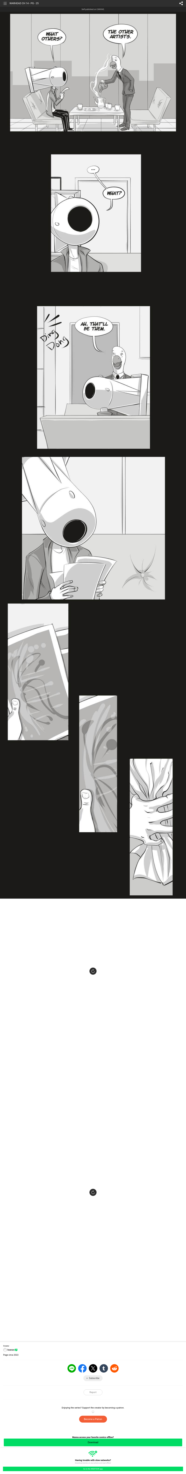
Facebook (82, 1368)
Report (92, 1392)
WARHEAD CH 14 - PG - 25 (24, 3)
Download (93, 1442)
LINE (71, 1368)
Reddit (114, 1368)
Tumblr (104, 1368)
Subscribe (94, 1378)
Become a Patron (93, 1419)
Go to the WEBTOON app (93, 1469)
